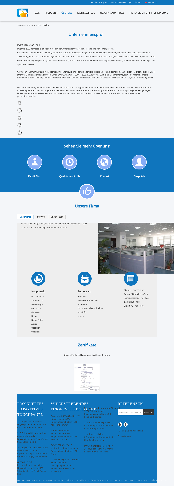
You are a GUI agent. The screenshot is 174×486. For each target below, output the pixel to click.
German (152, 2)
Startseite (21, 25)
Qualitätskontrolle (112, 13)
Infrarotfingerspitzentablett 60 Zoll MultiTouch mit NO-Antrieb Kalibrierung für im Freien (99, 449)
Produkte (50, 13)
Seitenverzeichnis (135, 431)
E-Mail (122, 431)
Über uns (66, 13)
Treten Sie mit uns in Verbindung (148, 13)
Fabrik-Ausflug (86, 13)
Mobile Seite (124, 436)
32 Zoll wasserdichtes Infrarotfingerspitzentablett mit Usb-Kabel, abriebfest (98, 437)
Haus (37, 13)
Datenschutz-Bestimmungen (30, 480)
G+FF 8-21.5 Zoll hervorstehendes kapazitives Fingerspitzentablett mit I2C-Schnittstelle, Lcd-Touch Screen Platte (31, 468)
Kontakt (104, 176)
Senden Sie (148, 412)
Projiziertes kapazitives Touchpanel (30, 409)
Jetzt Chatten (135, 2)
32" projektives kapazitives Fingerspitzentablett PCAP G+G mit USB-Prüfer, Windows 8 (31, 424)
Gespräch (139, 176)
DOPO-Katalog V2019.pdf (28, 45)
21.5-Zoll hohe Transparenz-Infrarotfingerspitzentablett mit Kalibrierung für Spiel (98, 426)
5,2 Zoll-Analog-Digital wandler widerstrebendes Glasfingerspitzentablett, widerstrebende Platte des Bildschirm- (65, 466)
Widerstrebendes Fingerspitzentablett (74, 406)
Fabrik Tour (34, 176)
